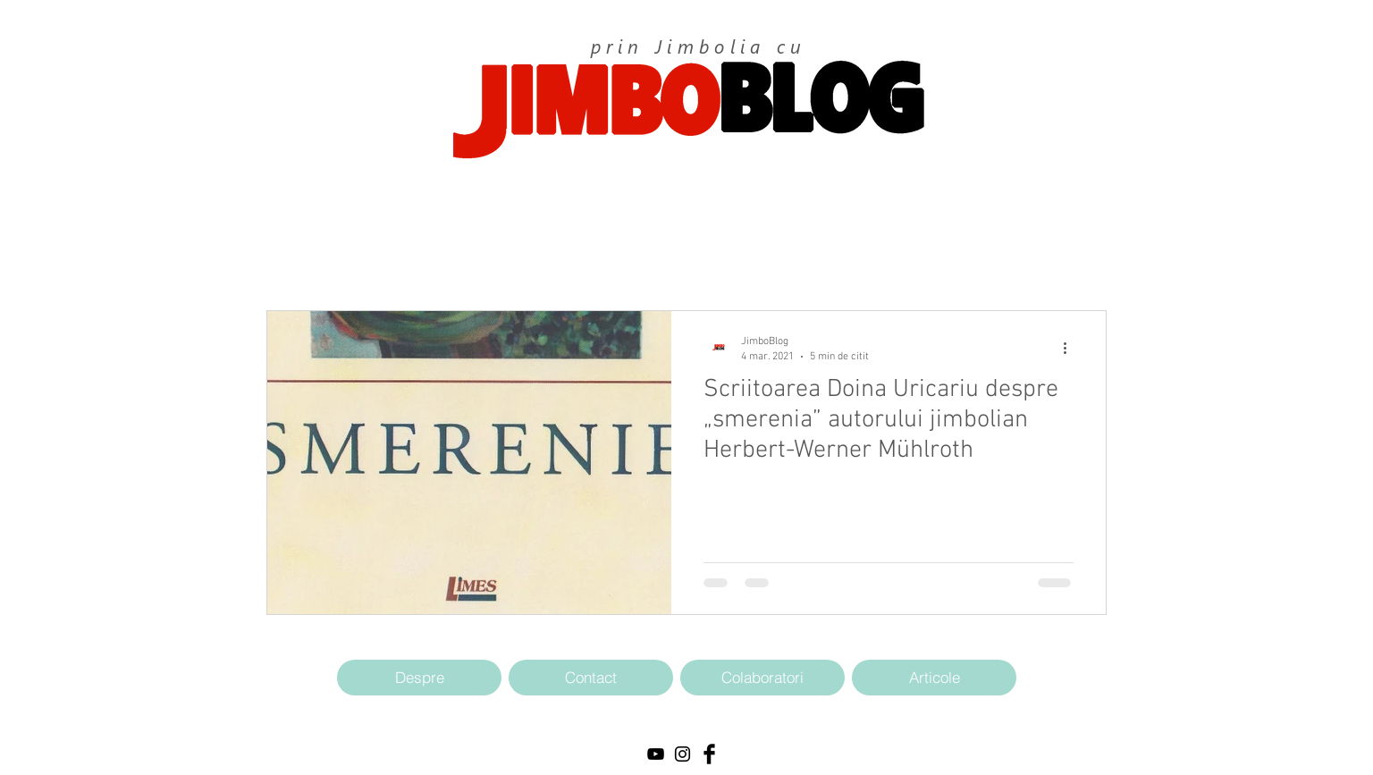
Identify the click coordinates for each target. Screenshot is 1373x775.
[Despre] (419, 677)
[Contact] (591, 677)
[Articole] (934, 677)
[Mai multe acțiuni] (1071, 347)
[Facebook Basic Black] (709, 754)
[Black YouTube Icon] (655, 754)
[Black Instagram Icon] (682, 754)
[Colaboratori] (762, 677)
